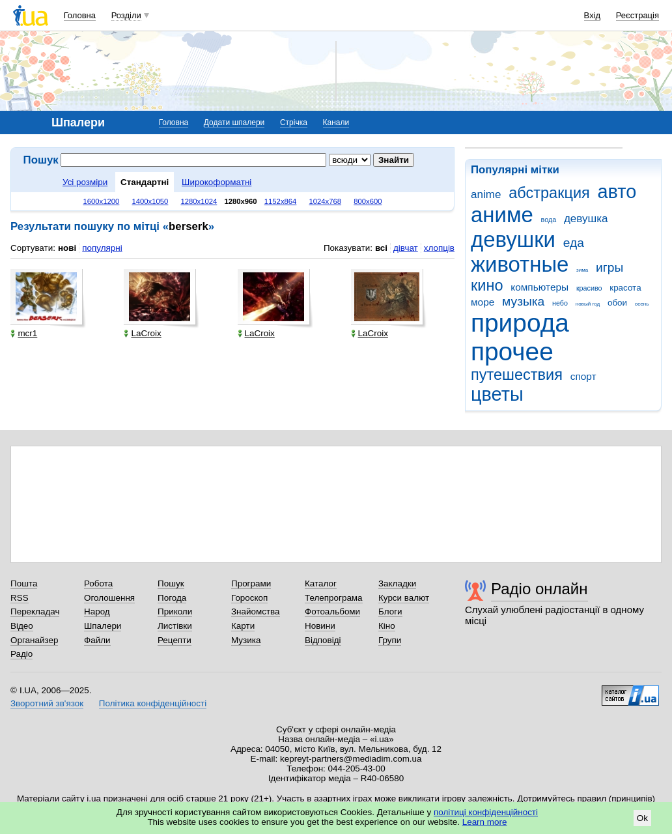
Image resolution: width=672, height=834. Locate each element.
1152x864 (280, 201)
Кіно (386, 626)
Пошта (23, 583)
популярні (102, 248)
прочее (512, 352)
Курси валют (403, 598)
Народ (97, 611)
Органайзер (34, 640)
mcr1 (23, 333)
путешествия (517, 374)
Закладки (397, 583)
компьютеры (539, 287)
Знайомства (255, 611)
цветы (497, 394)
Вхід (592, 15)
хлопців (439, 248)
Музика (245, 640)
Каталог (321, 583)
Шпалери (102, 626)
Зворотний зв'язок (46, 703)
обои (617, 303)
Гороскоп (249, 598)
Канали (336, 122)
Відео (21, 626)
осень (642, 304)
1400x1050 (150, 201)
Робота (98, 583)
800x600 (368, 201)
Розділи (126, 15)
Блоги (390, 611)
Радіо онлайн (539, 588)
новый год (588, 304)
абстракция (549, 192)
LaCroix (142, 333)
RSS (19, 598)
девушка (586, 218)
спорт (583, 376)
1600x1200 (101, 201)
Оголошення (109, 598)
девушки (513, 239)
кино (487, 285)
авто (617, 191)
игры (609, 267)
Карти (243, 626)
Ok (642, 818)
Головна (80, 15)
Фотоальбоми (332, 611)
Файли (97, 640)
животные (519, 264)
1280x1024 (198, 201)
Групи (389, 640)
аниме (502, 215)
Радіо (21, 654)
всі (381, 248)
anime (486, 194)
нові (67, 248)
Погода (172, 598)
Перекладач (34, 611)
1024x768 (325, 201)
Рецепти (174, 640)
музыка (523, 301)
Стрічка (293, 122)
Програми (251, 583)
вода (549, 219)
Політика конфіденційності (152, 703)
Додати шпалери (234, 122)
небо (560, 303)
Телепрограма (334, 598)
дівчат (405, 248)
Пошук (171, 583)
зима (582, 270)
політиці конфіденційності (486, 812)
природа (520, 323)
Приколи (175, 611)
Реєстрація (637, 15)
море (482, 302)
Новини (320, 626)
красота (625, 288)
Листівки (175, 626)
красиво (589, 288)
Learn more (484, 822)
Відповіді (323, 640)
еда (573, 243)
